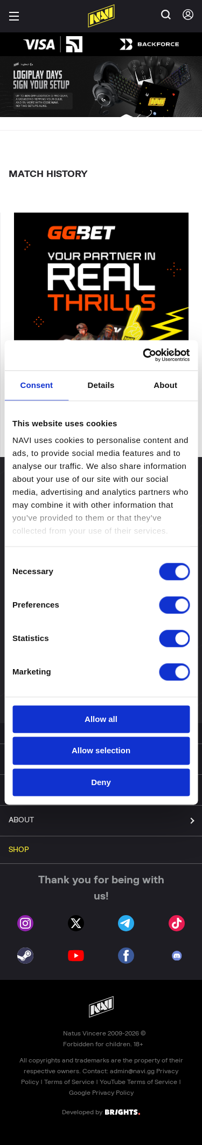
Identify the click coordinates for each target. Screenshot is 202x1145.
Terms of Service (69, 1082)
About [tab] (165, 385)
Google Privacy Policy (101, 1092)
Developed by (101, 1111)
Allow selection (101, 750)
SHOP (19, 850)
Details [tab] (101, 385)
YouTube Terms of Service (138, 1082)
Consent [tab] (36, 385)
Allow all (101, 719)
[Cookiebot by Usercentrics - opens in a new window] (144, 355)
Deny (101, 782)
